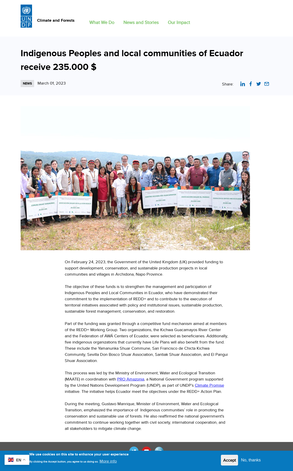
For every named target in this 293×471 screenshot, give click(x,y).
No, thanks (251, 461)
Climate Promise (209, 385)
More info (108, 462)
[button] (102, 21)
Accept (229, 461)
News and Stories (141, 22)
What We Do (101, 22)
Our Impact (179, 22)
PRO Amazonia (130, 379)
